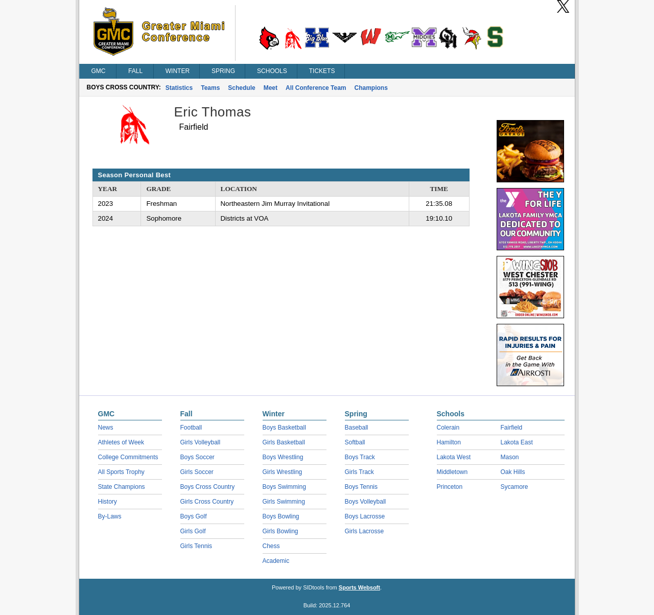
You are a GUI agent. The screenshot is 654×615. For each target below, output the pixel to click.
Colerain (448, 427)
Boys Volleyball (365, 501)
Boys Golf (193, 516)
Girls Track (359, 472)
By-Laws (110, 516)
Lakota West (454, 457)
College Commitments (128, 457)
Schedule (241, 87)
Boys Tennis (361, 486)
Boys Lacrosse (365, 516)
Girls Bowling (280, 531)
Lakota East (517, 442)
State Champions (121, 486)
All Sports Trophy (121, 472)
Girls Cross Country (207, 501)
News (105, 427)
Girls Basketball (284, 442)
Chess (271, 546)
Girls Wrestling (282, 472)
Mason (510, 457)
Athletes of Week (121, 442)
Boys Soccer (197, 457)
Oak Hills (513, 472)
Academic (276, 560)
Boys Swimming (284, 486)
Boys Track (360, 457)
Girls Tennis (196, 546)
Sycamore (514, 486)
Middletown (452, 472)
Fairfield (512, 427)
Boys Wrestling (283, 457)
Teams (210, 87)
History (107, 501)
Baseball (356, 427)
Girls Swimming (284, 501)
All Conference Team (316, 87)
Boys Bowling (281, 516)
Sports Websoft (359, 587)
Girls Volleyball (200, 442)
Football (191, 427)
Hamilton (449, 442)
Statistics (179, 87)
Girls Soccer (197, 472)
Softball (355, 442)
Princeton (450, 486)
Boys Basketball (284, 427)
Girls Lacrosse (364, 531)
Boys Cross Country (207, 486)
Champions (371, 87)
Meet (270, 87)
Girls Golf (193, 531)
